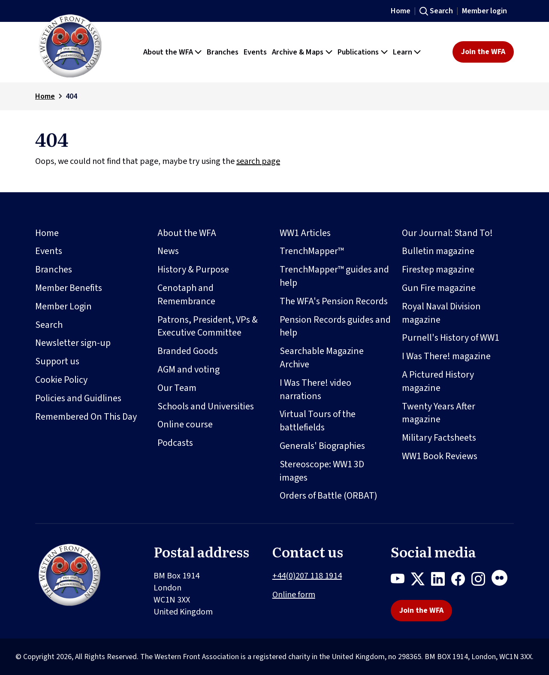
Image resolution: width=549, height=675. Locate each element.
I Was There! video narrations (315, 389)
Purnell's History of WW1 (450, 338)
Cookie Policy (61, 380)
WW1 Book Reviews (439, 456)
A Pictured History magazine (438, 381)
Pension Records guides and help (335, 326)
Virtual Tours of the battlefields (318, 420)
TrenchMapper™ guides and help (334, 276)
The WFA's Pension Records (334, 301)
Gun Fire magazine (439, 288)
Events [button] (255, 52)
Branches (53, 269)
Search (441, 11)
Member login (484, 11)
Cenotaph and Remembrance (186, 294)
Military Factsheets (439, 438)
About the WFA (186, 233)
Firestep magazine (438, 269)
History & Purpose (193, 269)
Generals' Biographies (322, 446)
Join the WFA (483, 51)
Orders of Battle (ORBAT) (328, 495)
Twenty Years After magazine (438, 413)
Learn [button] (402, 52)
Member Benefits (68, 288)
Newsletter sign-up (73, 343)
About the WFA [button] (168, 52)
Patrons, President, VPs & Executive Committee (207, 326)
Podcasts (175, 443)
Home (400, 11)
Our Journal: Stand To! (447, 233)
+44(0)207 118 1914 (307, 576)
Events (48, 251)
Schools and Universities (205, 406)
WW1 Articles (305, 233)
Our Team (176, 388)
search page (258, 161)
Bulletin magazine (438, 251)
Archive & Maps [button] (297, 52)
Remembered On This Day (86, 417)
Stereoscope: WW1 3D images (322, 470)
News (168, 251)
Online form (293, 595)
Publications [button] (358, 52)
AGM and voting (188, 369)
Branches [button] (222, 52)
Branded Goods (187, 351)
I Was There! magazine (446, 356)
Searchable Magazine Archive (322, 357)
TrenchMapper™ (312, 251)
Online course (185, 424)
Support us (57, 361)
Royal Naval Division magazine (441, 313)
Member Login (63, 306)
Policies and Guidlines (78, 398)
